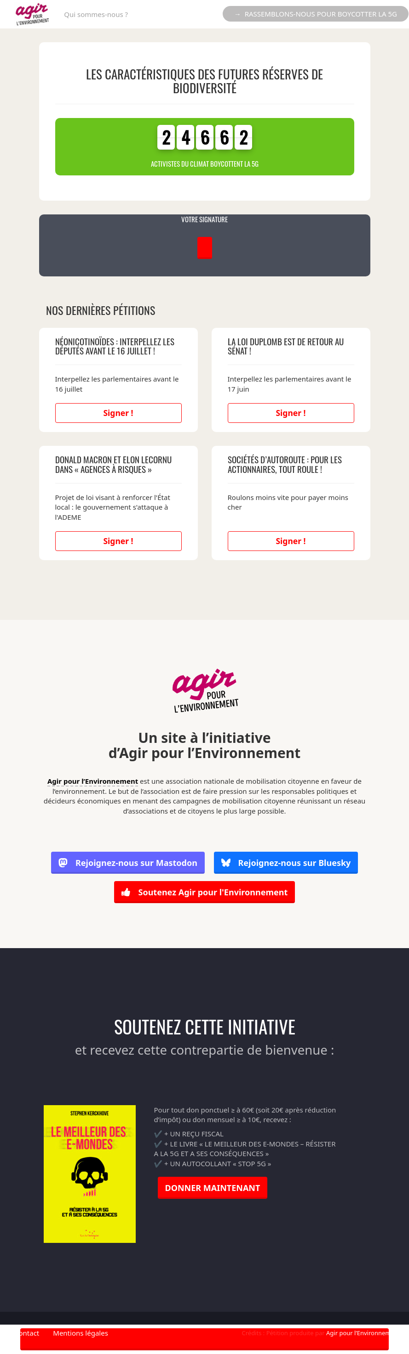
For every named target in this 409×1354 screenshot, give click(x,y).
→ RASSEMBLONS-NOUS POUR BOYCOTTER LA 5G (315, 13)
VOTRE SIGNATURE (204, 219)
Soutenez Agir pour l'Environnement (204, 892)
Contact (26, 1332)
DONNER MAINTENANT (212, 1187)
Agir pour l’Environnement (92, 781)
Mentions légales (80, 1332)
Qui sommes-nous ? (96, 14)
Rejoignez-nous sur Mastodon (127, 863)
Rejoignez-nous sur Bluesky (286, 863)
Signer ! (118, 412)
